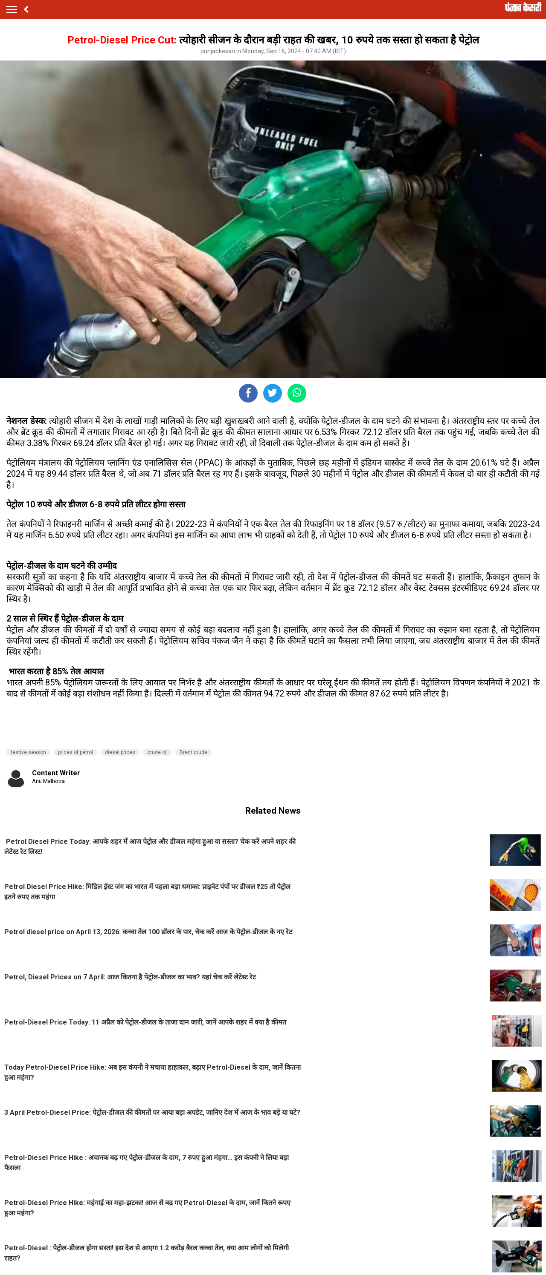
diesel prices (120, 752)
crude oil (157, 752)
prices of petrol (75, 752)
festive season (28, 752)
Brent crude (193, 752)
